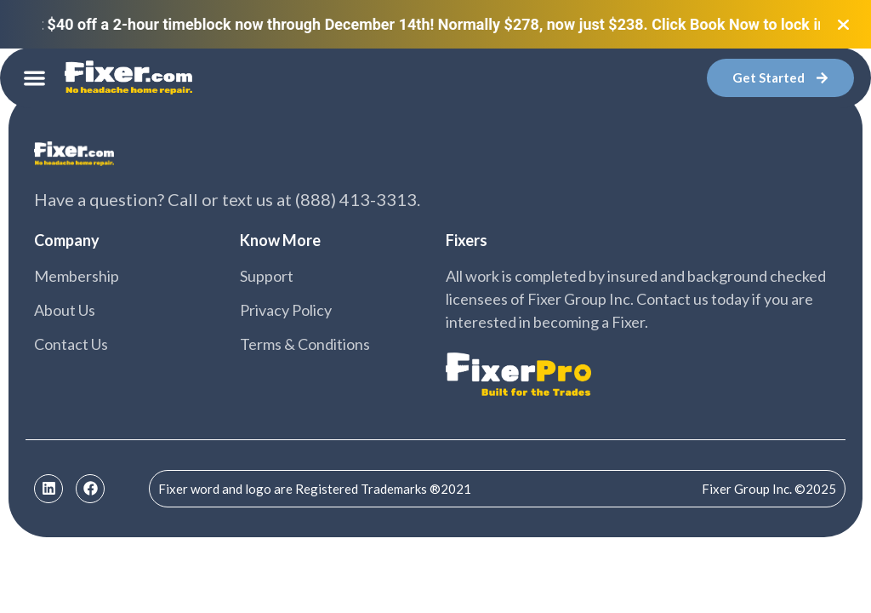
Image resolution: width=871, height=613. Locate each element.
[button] (34, 77)
